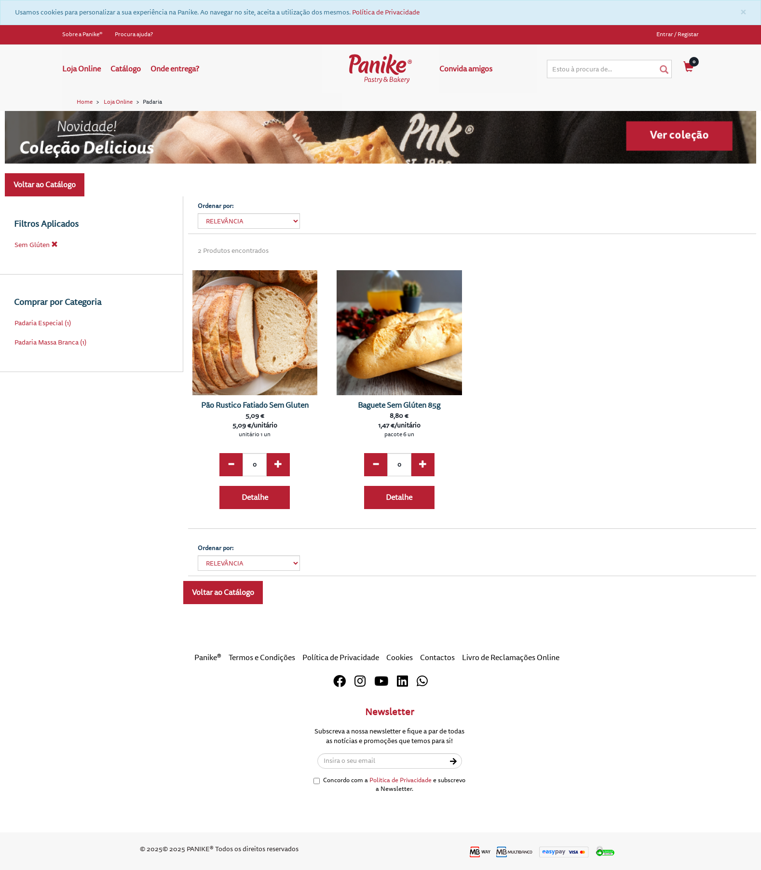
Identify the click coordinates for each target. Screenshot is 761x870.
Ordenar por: (215, 206)
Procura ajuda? (134, 34)
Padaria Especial (38, 323)
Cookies (399, 657)
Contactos (437, 657)
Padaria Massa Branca (46, 342)
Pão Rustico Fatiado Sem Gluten (255, 405)
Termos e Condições (262, 657)
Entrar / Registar (677, 34)
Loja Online (81, 69)
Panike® (207, 657)
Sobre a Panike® (82, 34)
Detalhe (255, 497)
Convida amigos (465, 69)
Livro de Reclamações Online (510, 657)
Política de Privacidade (386, 12)
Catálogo (125, 69)
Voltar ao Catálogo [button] (45, 185)
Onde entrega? (174, 69)
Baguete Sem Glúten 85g (399, 405)
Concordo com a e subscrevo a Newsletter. (389, 785)
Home (85, 102)
